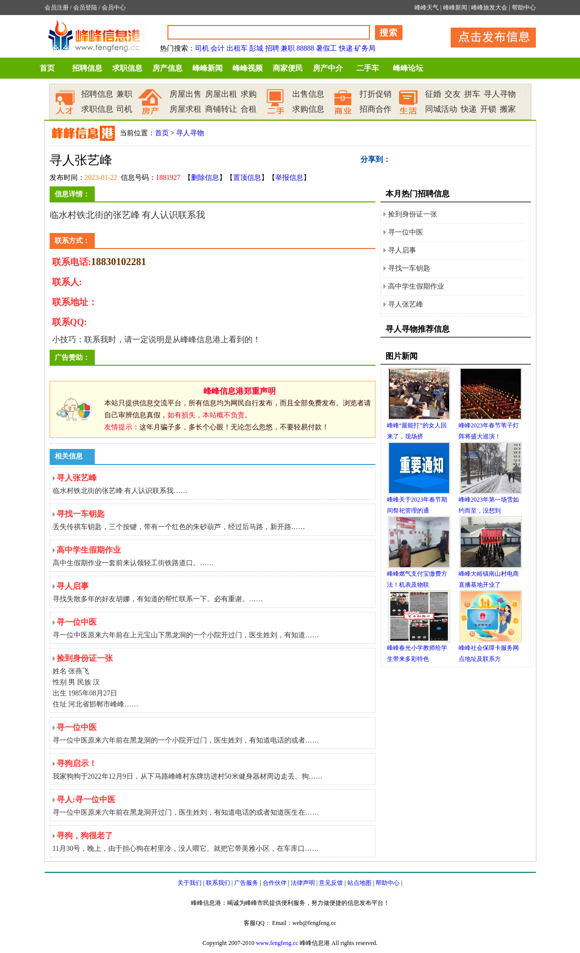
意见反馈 (331, 882)
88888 (305, 48)
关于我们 (189, 882)
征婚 (433, 94)
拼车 (472, 94)
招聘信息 (87, 68)
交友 (453, 94)
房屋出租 (221, 94)
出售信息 (308, 94)
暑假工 (326, 48)
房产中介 (328, 68)
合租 (249, 109)
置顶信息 (247, 177)
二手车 (367, 68)
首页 (47, 68)
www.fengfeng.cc (277, 942)
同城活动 (441, 109)
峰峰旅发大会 (489, 7)
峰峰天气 (427, 7)
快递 (346, 48)
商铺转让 (221, 109)
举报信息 (289, 177)
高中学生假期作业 (416, 286)
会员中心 (114, 7)
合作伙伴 (275, 882)
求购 (249, 94)
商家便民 (288, 68)
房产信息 (167, 68)
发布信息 (488, 36)
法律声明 (303, 882)
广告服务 (246, 882)
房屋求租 (185, 109)
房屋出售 (185, 94)
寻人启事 (402, 250)
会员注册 (57, 7)
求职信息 (127, 68)
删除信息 (205, 177)
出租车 (237, 48)
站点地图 (359, 882)
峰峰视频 (248, 68)
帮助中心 (524, 7)
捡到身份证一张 (412, 214)
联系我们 (218, 882)
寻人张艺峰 (405, 304)
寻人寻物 (500, 94)
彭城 (256, 48)
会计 (218, 48)
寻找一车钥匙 (409, 268)
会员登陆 (85, 7)
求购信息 (308, 109)
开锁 (488, 109)
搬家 (508, 109)
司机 (202, 48)
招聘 (272, 48)
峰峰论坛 (408, 68)
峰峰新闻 (455, 7)
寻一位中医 (405, 232)
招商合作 (375, 109)
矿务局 (364, 48)
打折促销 (375, 94)
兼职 (288, 48)
